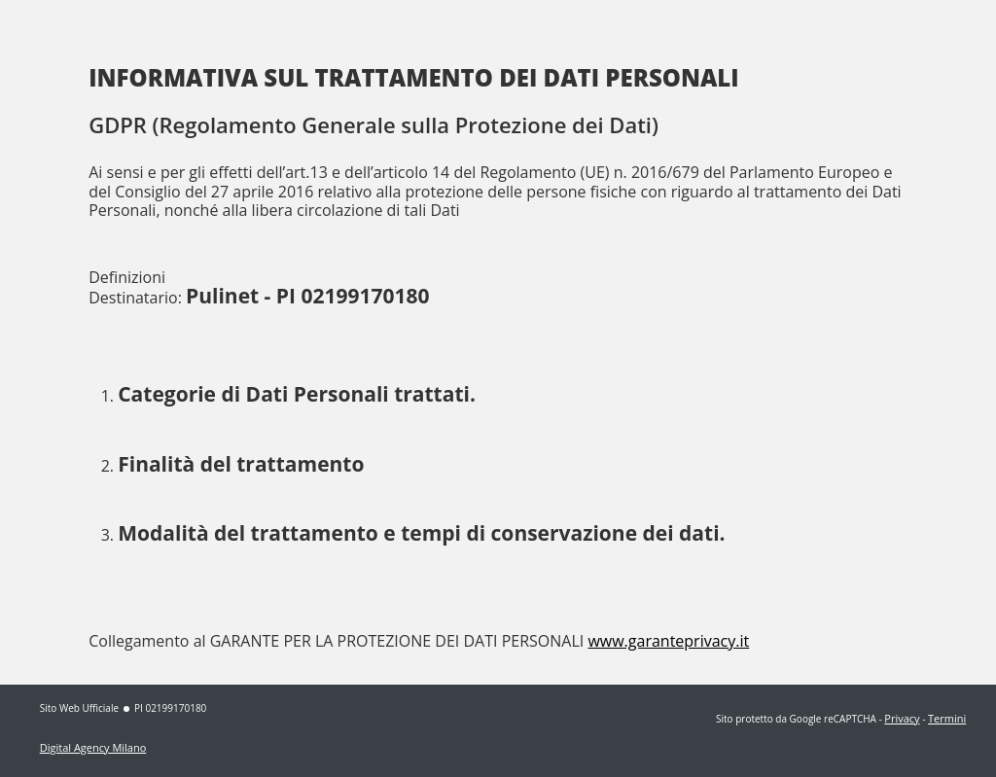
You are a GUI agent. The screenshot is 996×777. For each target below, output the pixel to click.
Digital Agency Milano (93, 747)
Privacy (901, 718)
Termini (947, 718)
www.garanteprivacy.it (668, 641)
